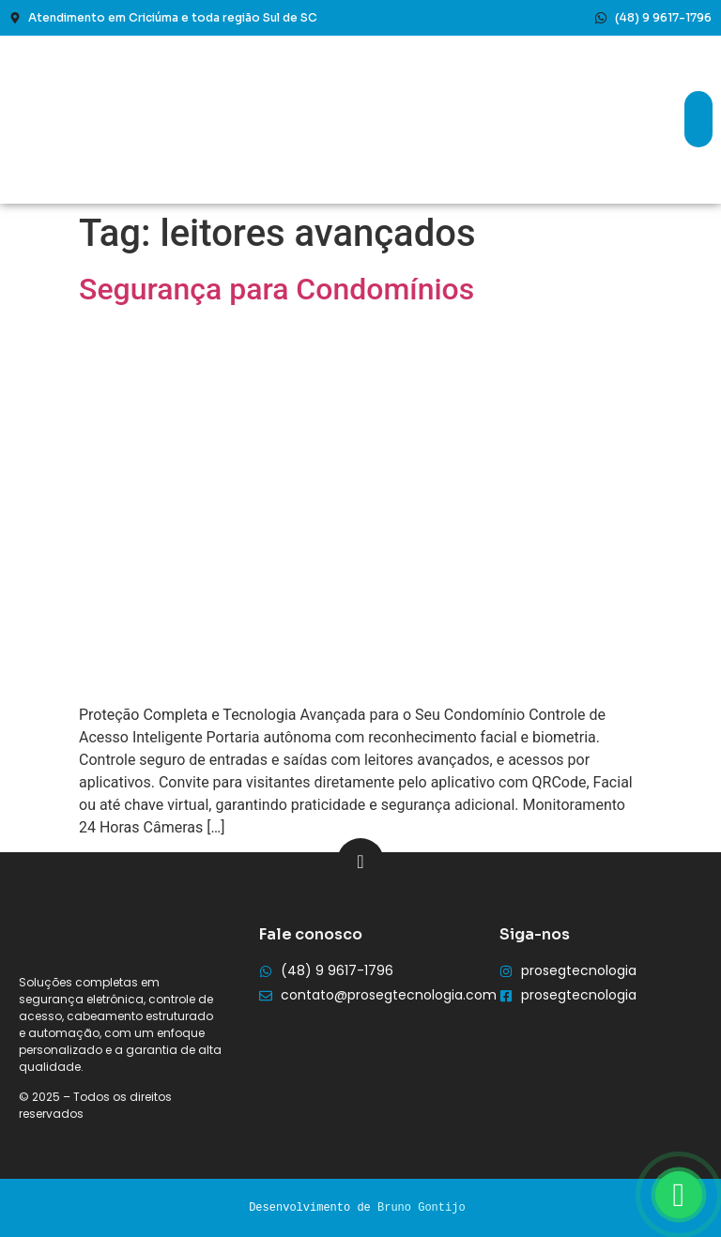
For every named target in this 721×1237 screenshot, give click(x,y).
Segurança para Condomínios (276, 289)
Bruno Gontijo (421, 1207)
